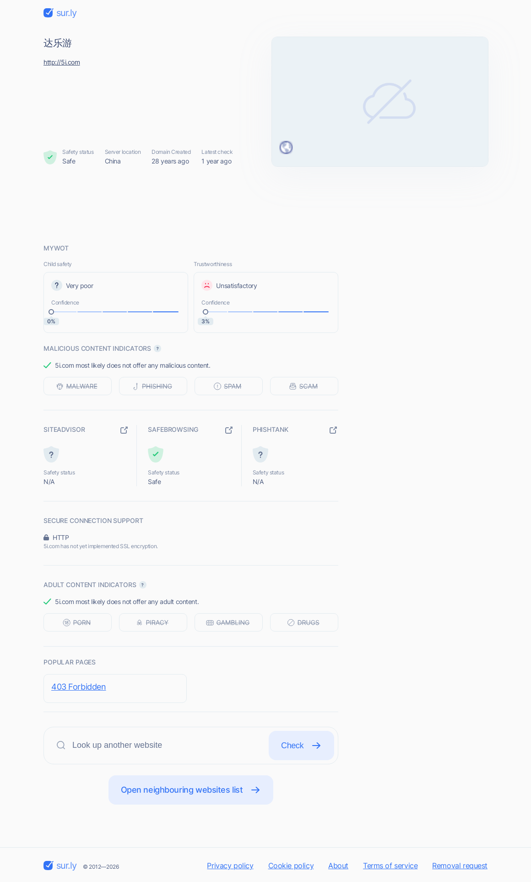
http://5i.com (61, 62)
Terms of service (390, 865)
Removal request (460, 865)
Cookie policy (291, 865)
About (338, 865)
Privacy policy (230, 865)
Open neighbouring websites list (191, 789)
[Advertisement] (265, 204)
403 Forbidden (78, 686)
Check (301, 745)
